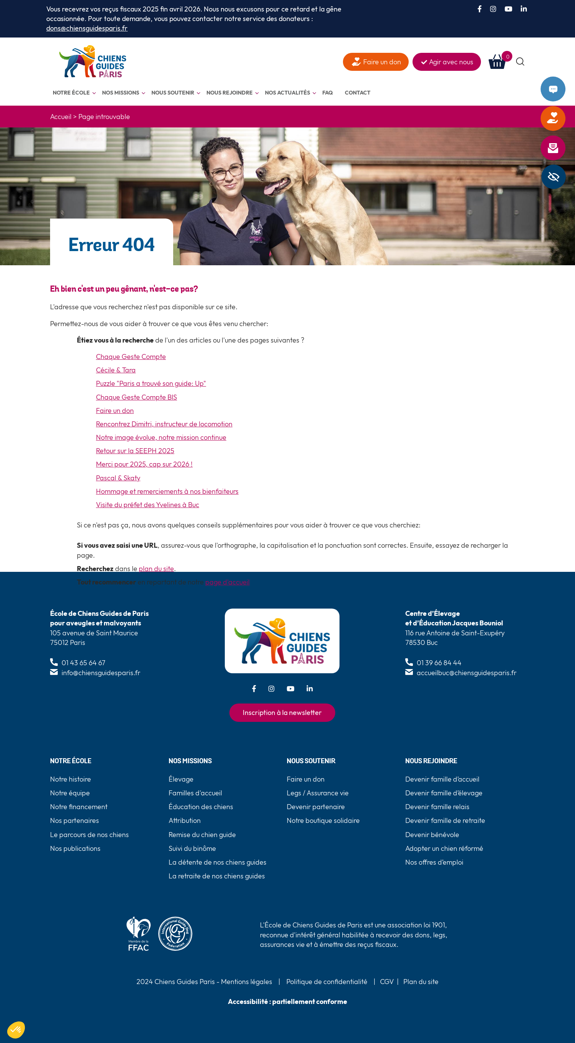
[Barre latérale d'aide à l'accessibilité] (553, 177)
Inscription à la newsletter (282, 712)
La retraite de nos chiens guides (217, 876)
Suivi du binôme (192, 848)
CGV (387, 981)
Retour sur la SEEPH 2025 (135, 450)
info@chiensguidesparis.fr (101, 672)
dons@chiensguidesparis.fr (87, 28)
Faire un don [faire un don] (382, 61)
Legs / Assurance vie (318, 792)
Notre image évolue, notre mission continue (161, 437)
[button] (520, 61)
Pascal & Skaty (118, 477)
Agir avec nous (451, 61)
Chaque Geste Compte (131, 356)
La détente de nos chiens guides (217, 862)
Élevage (181, 779)
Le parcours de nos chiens (89, 834)
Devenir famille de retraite (445, 820)
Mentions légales (245, 981)
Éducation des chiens (201, 806)
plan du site (156, 568)
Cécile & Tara (116, 370)
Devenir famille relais (437, 806)
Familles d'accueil (195, 792)
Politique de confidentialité (326, 981)
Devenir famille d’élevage (443, 792)
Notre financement (78, 806)
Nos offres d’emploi (434, 862)
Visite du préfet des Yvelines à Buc (147, 504)
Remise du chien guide (202, 834)
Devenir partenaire (316, 806)
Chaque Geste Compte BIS (136, 397)
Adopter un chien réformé (444, 848)
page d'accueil (227, 582)
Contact (563, 89)
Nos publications (75, 848)
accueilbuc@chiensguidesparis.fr (467, 672)
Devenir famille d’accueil (442, 779)
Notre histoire (70, 779)
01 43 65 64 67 (84, 662)
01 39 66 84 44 (439, 662)
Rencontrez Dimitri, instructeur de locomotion (164, 423)
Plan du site (421, 981)
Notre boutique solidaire (323, 820)
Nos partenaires (74, 820)
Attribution (185, 820)
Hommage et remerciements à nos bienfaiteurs (167, 491)
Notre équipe (70, 792)
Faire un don (563, 118)
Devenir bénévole (432, 834)
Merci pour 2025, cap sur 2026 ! (144, 464)
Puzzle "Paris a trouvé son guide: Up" (151, 383)
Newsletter (563, 148)
